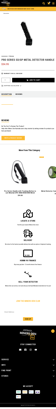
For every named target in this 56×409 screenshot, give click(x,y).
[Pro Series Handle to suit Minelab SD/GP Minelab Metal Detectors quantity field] (5, 80)
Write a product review (13, 138)
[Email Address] (28, 312)
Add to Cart (33, 80)
